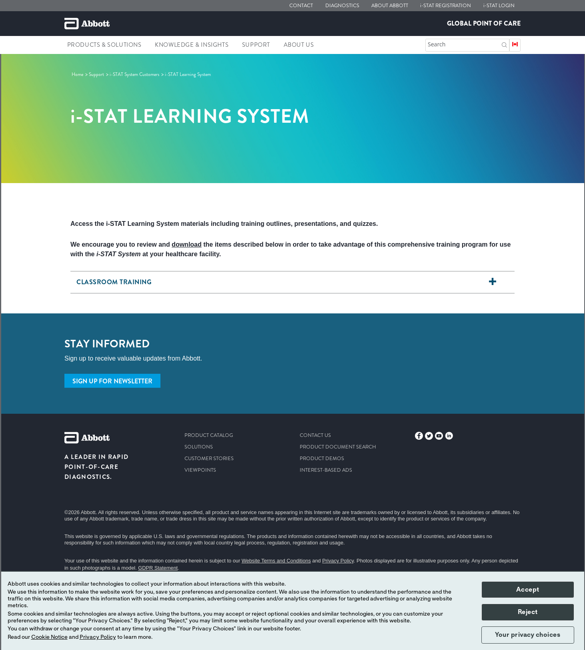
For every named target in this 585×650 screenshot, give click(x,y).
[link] (78, 74)
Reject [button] (528, 612)
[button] (504, 44)
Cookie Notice (49, 637)
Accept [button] (527, 589)
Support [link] (256, 45)
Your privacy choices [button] (527, 635)
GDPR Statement (158, 568)
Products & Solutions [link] (104, 45)
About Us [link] (299, 45)
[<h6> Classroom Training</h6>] (492, 282)
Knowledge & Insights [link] (191, 45)
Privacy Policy (338, 561)
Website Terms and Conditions (276, 561)
